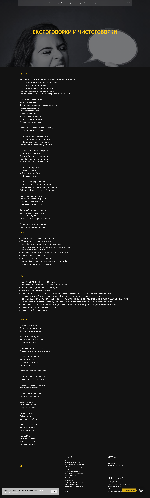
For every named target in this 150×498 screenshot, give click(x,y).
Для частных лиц (75, 3)
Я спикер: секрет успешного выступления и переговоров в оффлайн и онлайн (74, 473)
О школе (52, 3)
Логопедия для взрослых (92, 3)
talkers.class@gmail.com (115, 489)
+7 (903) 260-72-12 (113, 482)
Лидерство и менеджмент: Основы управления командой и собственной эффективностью (75, 484)
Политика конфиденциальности (117, 491)
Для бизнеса (62, 3)
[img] (24, 3)
